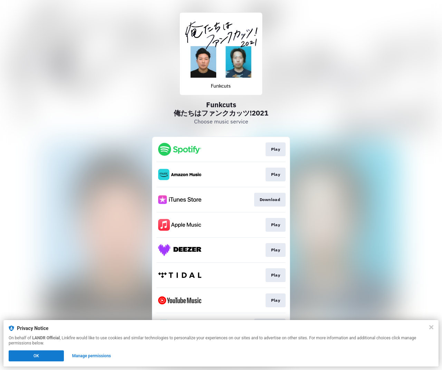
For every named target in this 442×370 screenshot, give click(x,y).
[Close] (431, 327)
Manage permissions (91, 355)
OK (36, 355)
